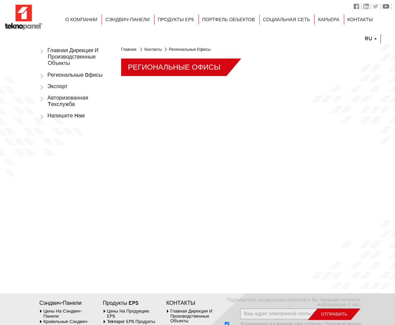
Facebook (356, 6)
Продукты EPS (173, 24)
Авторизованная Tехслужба (68, 101)
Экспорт (58, 86)
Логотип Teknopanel (24, 18)
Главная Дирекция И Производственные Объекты (73, 56)
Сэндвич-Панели (60, 303)
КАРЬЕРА (330, 24)
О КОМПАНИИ (77, 24)
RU (376, 51)
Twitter (376, 6)
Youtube (386, 6)
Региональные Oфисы (75, 75)
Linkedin (366, 6)
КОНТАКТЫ (362, 24)
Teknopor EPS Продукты (131, 321)
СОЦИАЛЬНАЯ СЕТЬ (287, 24)
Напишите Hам (66, 115)
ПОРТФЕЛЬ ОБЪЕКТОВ (227, 24)
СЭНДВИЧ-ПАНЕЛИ (123, 24)
